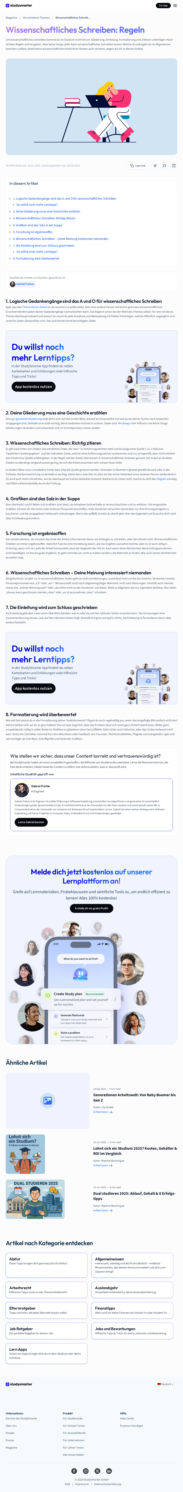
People (10, 1433)
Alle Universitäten (73, 1455)
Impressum (82, 1484)
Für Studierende (73, 1418)
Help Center (127, 1418)
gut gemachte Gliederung (26, 419)
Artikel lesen (103, 1112)
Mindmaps (124, 423)
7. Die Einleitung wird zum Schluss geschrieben (44, 245)
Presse (10, 1440)
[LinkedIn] (109, 1471)
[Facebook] (74, 1471)
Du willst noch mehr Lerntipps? (37, 204)
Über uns (11, 1426)
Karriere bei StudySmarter (21, 1418)
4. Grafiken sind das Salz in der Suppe (37, 225)
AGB (67, 1484)
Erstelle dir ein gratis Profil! (91, 908)
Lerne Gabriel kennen (31, 822)
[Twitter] (97, 1471)
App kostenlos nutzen (33, 387)
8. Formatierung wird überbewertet (36, 258)
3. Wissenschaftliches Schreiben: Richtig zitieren (44, 218)
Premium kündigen (131, 1426)
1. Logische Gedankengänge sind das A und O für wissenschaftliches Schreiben (64, 198)
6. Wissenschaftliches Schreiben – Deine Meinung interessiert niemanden (60, 239)
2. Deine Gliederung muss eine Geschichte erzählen (46, 211)
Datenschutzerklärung (107, 1484)
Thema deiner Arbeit (34, 307)
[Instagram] (86, 1471)
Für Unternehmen (73, 1440)
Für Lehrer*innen (73, 1448)
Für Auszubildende (74, 1433)
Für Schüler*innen (74, 1426)
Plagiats (161, 479)
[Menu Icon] (175, 5)
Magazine (11, 1448)
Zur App (163, 5)
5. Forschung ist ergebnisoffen (33, 232)
